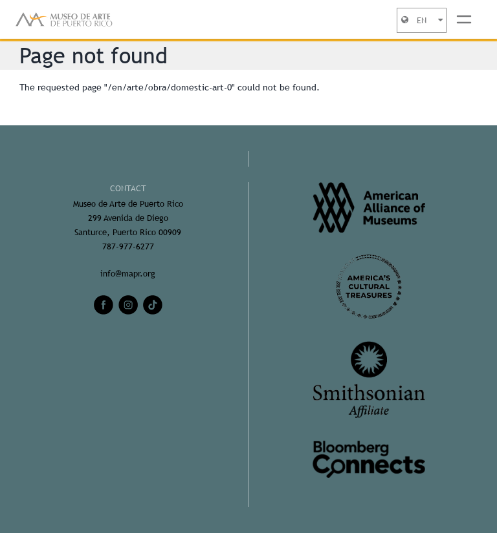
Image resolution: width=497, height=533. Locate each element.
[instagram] (128, 305)
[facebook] (103, 305)
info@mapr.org (127, 273)
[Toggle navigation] (464, 19)
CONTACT (128, 188)
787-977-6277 (128, 246)
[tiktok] (152, 305)
